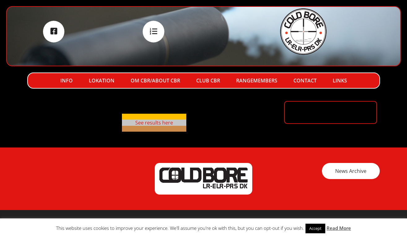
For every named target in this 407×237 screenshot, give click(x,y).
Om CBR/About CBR (155, 80)
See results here (154, 122)
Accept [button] (315, 228)
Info (66, 80)
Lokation (102, 80)
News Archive (350, 171)
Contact (305, 80)
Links (340, 80)
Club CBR (208, 80)
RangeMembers (256, 80)
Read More (339, 228)
